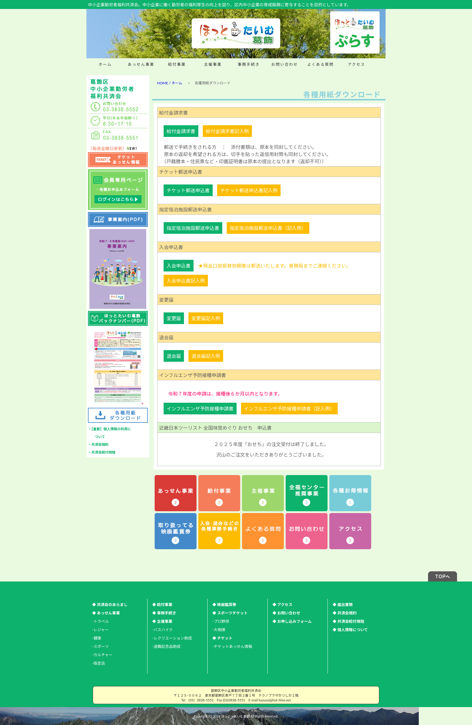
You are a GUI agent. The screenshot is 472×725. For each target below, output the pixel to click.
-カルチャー (102, 654)
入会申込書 (179, 265)
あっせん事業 (141, 64)
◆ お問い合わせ (286, 612)
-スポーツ (100, 646)
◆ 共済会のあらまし (109, 604)
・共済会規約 (98, 444)
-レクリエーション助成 (172, 638)
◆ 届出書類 (343, 604)
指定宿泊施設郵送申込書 (193, 228)
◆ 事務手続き (164, 612)
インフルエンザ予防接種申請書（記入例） (289, 408)
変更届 (174, 318)
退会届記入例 (205, 356)
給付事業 (177, 64)
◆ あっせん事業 (106, 612)
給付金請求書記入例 (227, 131)
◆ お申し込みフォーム (292, 621)
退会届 (174, 356)
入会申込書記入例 (186, 280)
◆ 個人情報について (350, 629)
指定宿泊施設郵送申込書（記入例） (268, 228)
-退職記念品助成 (166, 646)
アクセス (356, 64)
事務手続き (249, 64)
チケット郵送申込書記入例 (249, 190)
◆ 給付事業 (162, 604)
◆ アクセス (282, 604)
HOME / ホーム (169, 83)
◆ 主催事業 (162, 621)
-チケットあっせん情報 (232, 646)
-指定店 (98, 663)
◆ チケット (222, 638)
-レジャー (100, 629)
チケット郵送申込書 (188, 190)
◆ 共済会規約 (345, 612)
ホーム (105, 64)
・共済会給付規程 (101, 452)
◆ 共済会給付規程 (348, 621)
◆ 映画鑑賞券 (224, 604)
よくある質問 (320, 64)
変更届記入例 (205, 318)
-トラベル (100, 621)
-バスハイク (162, 629)
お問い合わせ (284, 64)
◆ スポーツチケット (230, 612)
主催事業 (213, 64)
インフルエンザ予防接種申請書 (200, 408)
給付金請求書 (181, 131)
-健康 (96, 638)
